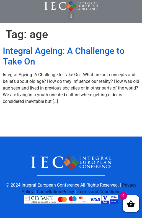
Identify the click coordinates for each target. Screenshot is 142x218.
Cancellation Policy (55, 191)
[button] (71, 15)
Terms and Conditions (99, 191)
